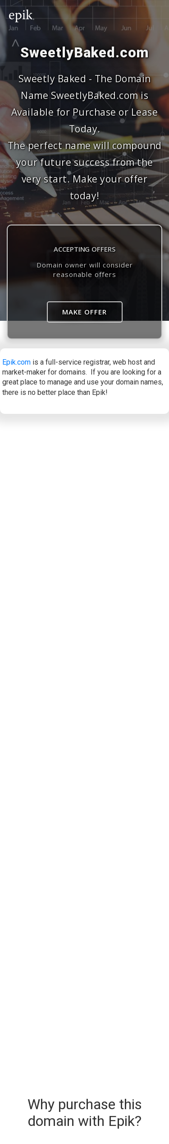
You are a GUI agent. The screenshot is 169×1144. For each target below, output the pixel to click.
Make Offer (84, 311)
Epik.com (16, 362)
